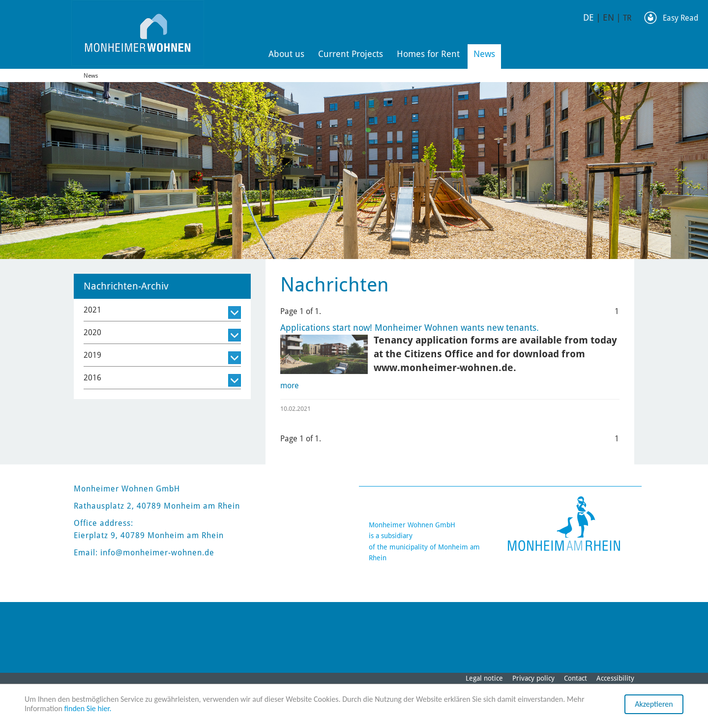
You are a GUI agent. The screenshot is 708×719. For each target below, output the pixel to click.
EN (608, 17)
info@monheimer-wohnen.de (157, 552)
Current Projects (350, 54)
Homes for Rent (428, 54)
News (484, 54)
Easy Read (680, 18)
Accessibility (615, 678)
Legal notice (484, 678)
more (289, 385)
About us (286, 54)
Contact (575, 678)
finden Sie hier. (88, 708)
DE (588, 17)
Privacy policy (533, 678)
